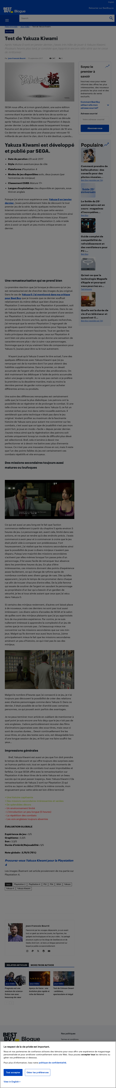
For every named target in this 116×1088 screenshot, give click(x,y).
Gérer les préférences (38, 1072)
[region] (58, 1064)
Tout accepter (13, 1072)
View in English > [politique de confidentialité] (12, 1081)
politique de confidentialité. (53, 1062)
